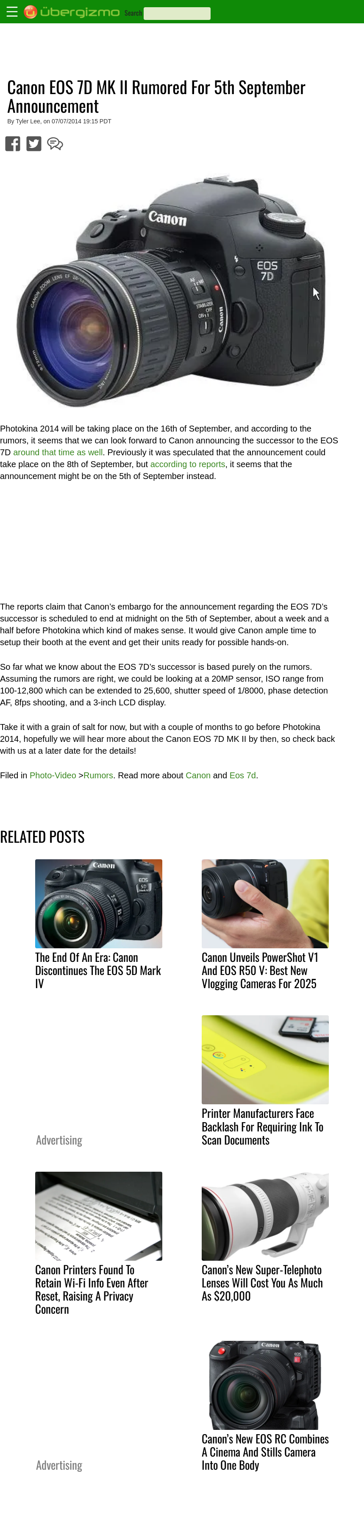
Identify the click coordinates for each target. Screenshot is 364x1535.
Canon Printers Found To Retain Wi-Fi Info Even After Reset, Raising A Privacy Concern (91, 1289)
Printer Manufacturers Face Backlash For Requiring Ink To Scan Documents (262, 1126)
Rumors (98, 775)
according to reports (187, 464)
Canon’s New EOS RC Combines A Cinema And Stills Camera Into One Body (265, 1451)
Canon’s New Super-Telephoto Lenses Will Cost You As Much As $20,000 (262, 1282)
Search (133, 13)
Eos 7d (243, 775)
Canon (198, 775)
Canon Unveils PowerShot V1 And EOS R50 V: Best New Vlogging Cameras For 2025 (260, 970)
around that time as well (58, 452)
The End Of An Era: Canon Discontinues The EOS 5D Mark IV (98, 970)
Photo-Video (53, 775)
